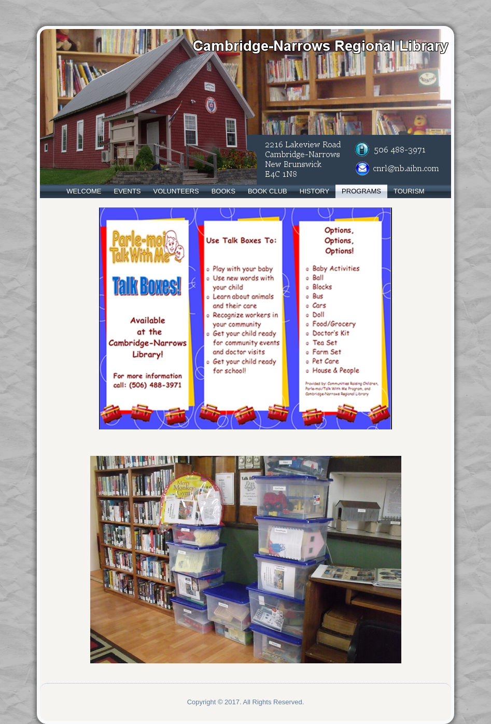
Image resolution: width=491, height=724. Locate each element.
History (314, 191)
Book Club (267, 191)
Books (223, 191)
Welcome (83, 191)
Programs (361, 191)
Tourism (409, 191)
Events (127, 191)
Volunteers (176, 191)
